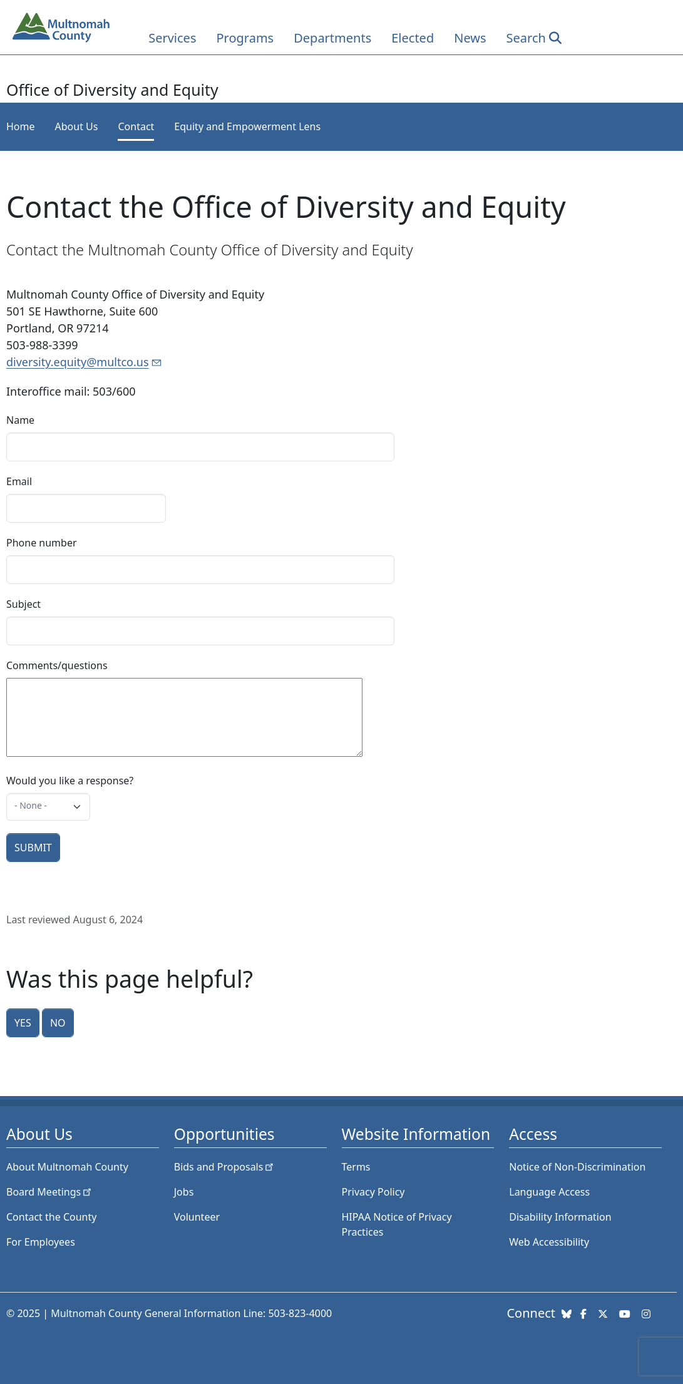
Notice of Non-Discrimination (577, 1167)
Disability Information (560, 1217)
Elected (412, 37)
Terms (356, 1167)
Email (19, 481)
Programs (245, 37)
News (470, 37)
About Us (76, 126)
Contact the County (51, 1217)
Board (49, 1192)
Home (20, 126)
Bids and (225, 1167)
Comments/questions (57, 665)
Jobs (184, 1192)
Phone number (41, 543)
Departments (332, 37)
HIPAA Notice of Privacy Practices (397, 1224)
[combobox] (48, 807)
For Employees (40, 1242)
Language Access (549, 1192)
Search (526, 37)
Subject (23, 604)
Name (20, 420)
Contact (136, 126)
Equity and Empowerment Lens (247, 126)
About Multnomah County (67, 1167)
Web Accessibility (549, 1242)
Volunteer (197, 1217)
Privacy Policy (373, 1192)
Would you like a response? (69, 780)
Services (172, 37)
